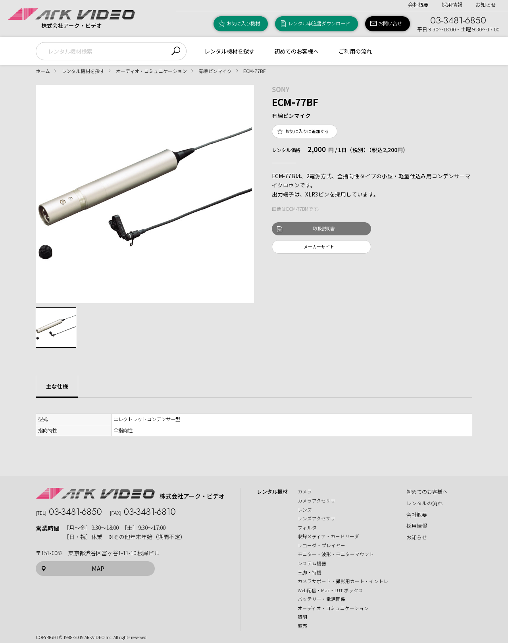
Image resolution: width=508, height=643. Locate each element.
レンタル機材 (272, 491)
